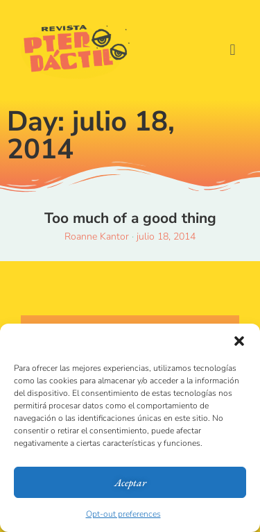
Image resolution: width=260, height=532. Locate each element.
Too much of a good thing (130, 218)
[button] (239, 341)
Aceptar (130, 482)
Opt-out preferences (123, 513)
